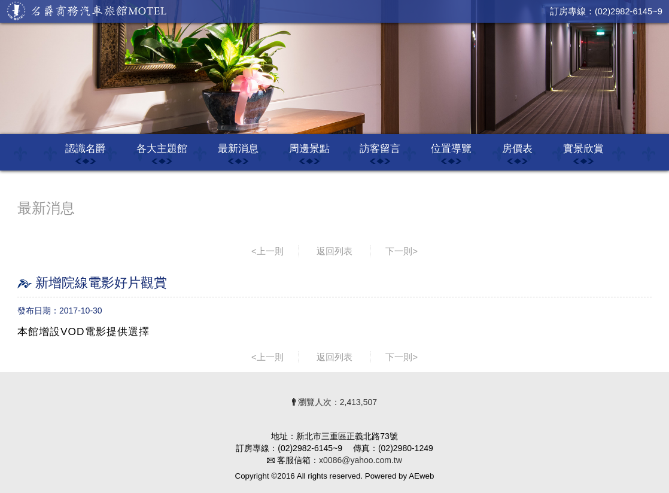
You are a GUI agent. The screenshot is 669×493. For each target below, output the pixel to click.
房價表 (517, 148)
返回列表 (334, 251)
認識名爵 (85, 148)
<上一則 (267, 251)
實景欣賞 (583, 148)
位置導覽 (451, 148)
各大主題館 (161, 148)
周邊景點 (309, 148)
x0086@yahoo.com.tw (360, 460)
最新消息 (238, 148)
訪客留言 (380, 148)
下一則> (401, 251)
